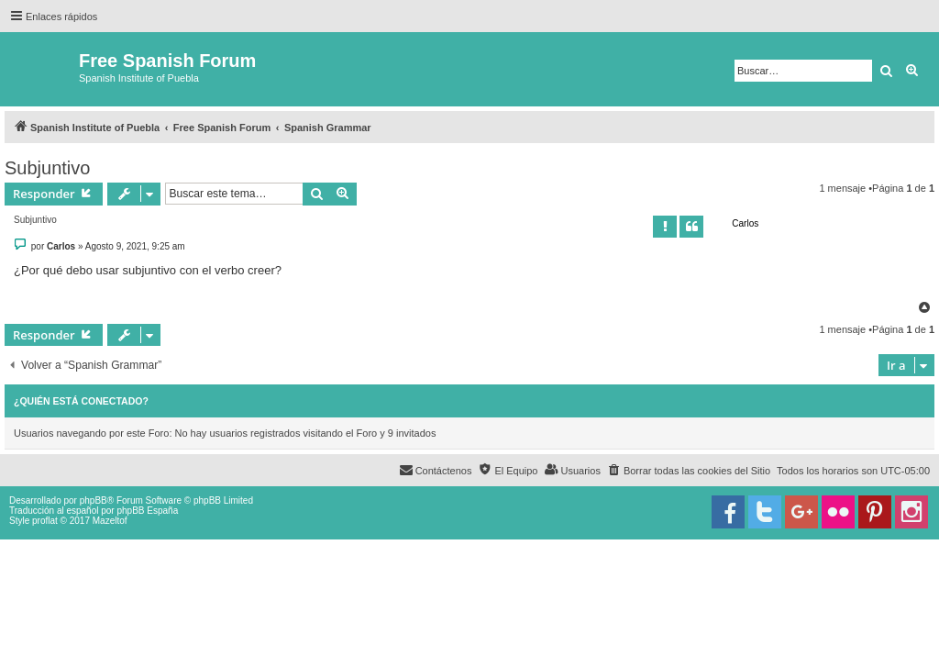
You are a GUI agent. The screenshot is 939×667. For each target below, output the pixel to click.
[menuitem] (688, 471)
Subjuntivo (47, 168)
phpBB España (147, 511)
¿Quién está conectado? (81, 400)
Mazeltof (110, 521)
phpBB (93, 500)
